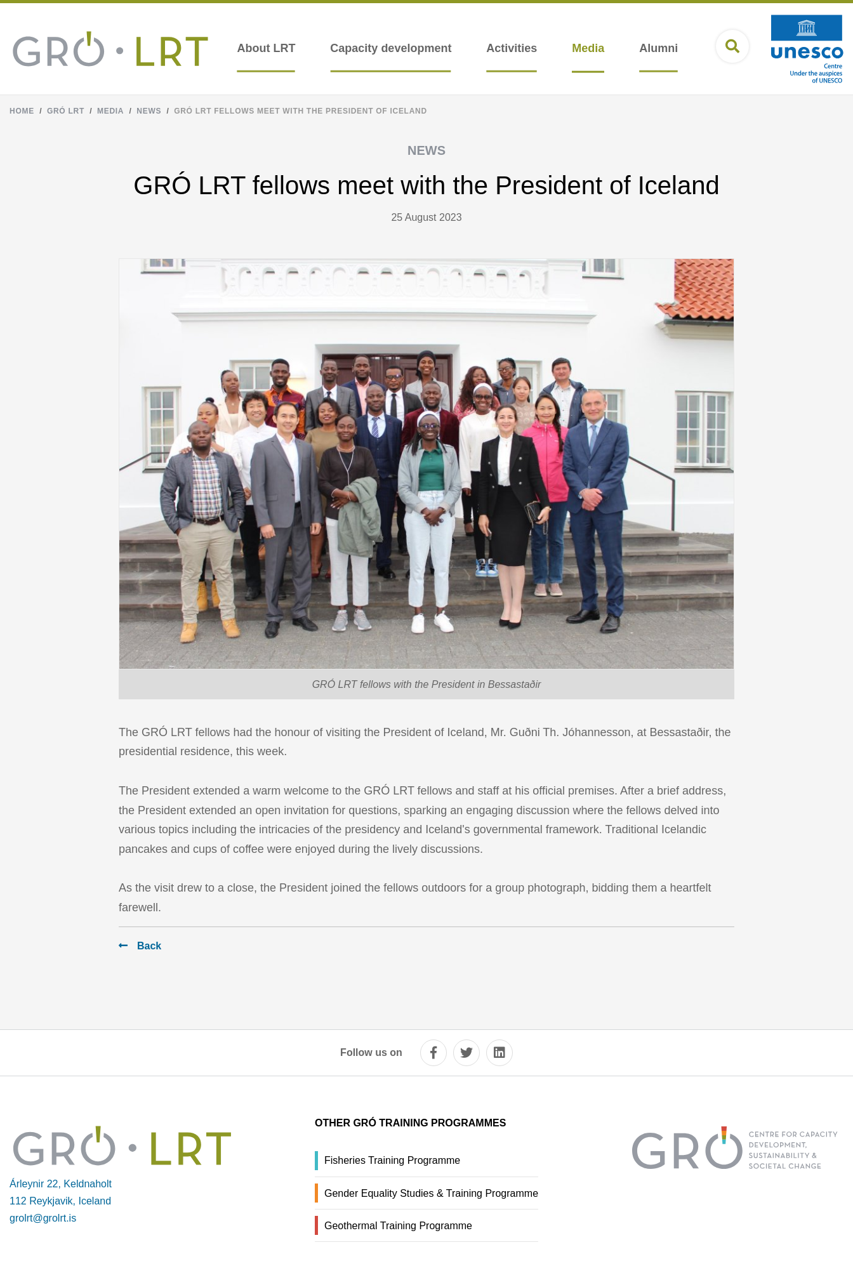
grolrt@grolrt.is (43, 1218)
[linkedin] (499, 1052)
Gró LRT (65, 111)
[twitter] (466, 1052)
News (148, 111)
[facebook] (433, 1052)
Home (22, 111)
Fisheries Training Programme (392, 1160)
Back (149, 945)
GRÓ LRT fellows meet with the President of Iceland (300, 111)
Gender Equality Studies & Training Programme (431, 1193)
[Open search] (732, 46)
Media (110, 111)
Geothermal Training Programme (398, 1225)
